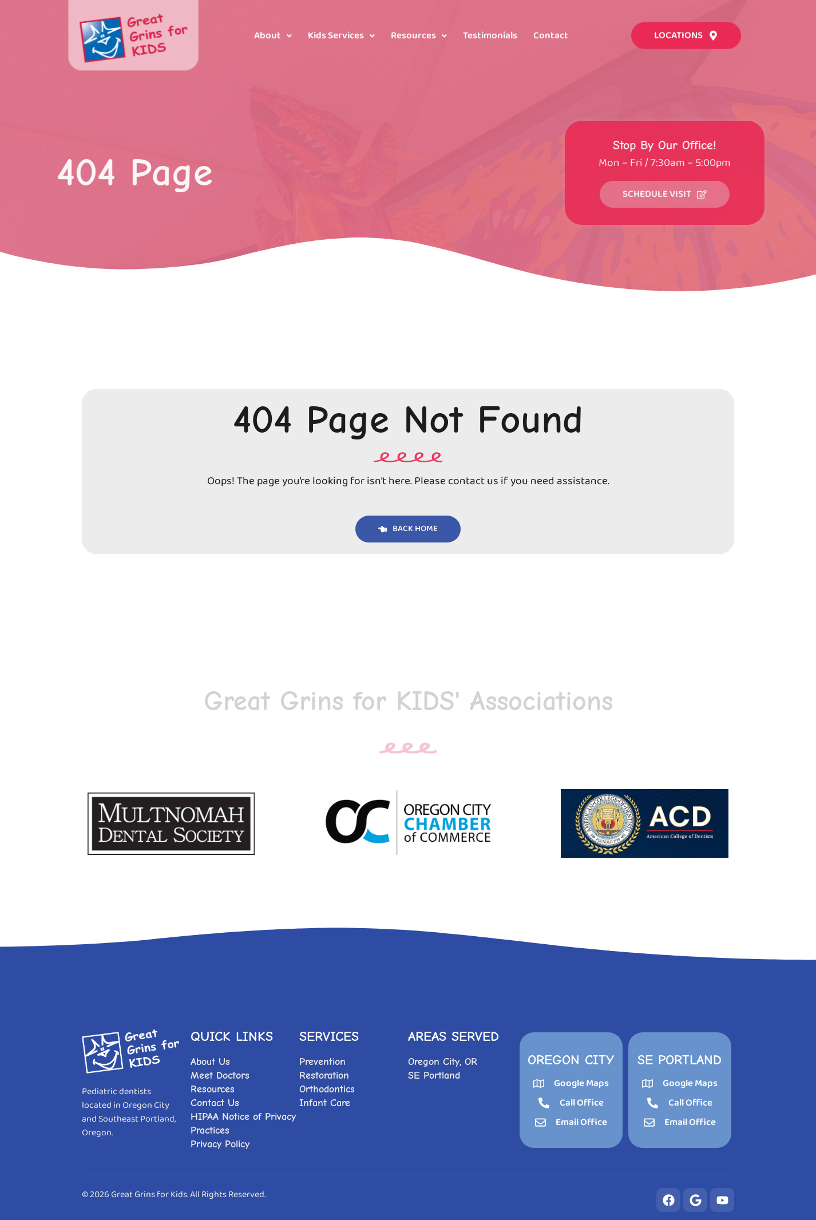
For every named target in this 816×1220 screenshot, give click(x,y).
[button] (273, 34)
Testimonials (490, 34)
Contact (550, 34)
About (273, 34)
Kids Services (341, 34)
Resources (419, 34)
